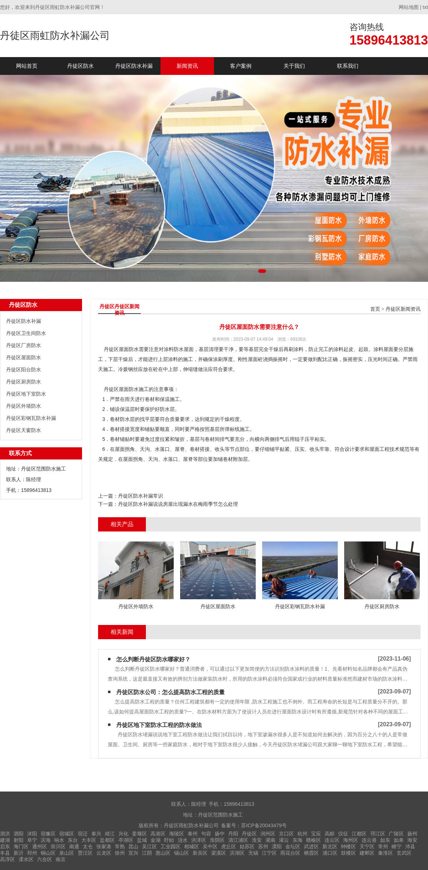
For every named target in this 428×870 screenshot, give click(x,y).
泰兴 (96, 833)
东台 (73, 840)
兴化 (123, 833)
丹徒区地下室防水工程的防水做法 (159, 725)
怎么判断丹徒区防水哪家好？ (153, 659)
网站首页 (26, 66)
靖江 (110, 833)
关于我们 (294, 66)
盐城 (142, 840)
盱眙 (169, 840)
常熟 (120, 846)
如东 (385, 840)
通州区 (39, 846)
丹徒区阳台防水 (23, 369)
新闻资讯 (187, 66)
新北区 (329, 846)
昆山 (133, 846)
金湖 (155, 840)
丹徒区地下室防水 (26, 394)
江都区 (359, 833)
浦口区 (329, 853)
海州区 (350, 840)
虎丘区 (228, 846)
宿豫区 (48, 833)
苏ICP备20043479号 (264, 825)
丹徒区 (249, 833)
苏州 (263, 846)
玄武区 (404, 853)
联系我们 (347, 66)
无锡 (253, 853)
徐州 (120, 853)
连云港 (369, 840)
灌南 (270, 840)
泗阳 (19, 833)
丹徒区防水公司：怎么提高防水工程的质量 (170, 692)
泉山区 (66, 853)
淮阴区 (217, 840)
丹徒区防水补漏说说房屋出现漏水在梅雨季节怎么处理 (178, 504)
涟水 (183, 840)
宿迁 (83, 833)
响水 (59, 840)
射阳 (19, 840)
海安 (412, 840)
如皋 (399, 840)
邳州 (32, 853)
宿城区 (66, 833)
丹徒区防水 (80, 66)
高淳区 (7, 859)
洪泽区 (198, 840)
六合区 (44, 859)
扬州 (412, 833)
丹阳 (233, 833)
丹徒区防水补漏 (134, 66)
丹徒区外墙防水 (23, 406)
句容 (206, 833)
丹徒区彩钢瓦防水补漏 (31, 418)
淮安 (257, 840)
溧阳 (277, 846)
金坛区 (292, 846)
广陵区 (396, 833)
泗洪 (5, 833)
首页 (375, 309)
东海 (297, 840)
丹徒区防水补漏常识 (140, 496)
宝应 (316, 833)
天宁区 (367, 846)
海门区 (21, 846)
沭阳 (32, 833)
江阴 (147, 853)
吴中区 (210, 846)
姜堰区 (139, 833)
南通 (74, 846)
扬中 (220, 833)
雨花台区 (290, 853)
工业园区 (170, 846)
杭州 (302, 833)
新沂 (19, 853)
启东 (5, 846)
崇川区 (58, 846)
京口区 (286, 833)
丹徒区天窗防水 (23, 430)
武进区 (311, 846)
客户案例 (240, 66)
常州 (383, 846)
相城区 (191, 846)
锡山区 (181, 853)
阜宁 (32, 840)
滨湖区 (237, 853)
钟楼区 (348, 846)
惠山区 (163, 853)
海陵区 (176, 833)
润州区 (267, 833)
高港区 (158, 833)
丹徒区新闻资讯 (403, 309)
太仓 (88, 846)
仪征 (343, 833)
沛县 (410, 846)
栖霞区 (311, 853)
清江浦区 (238, 840)
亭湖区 (125, 840)
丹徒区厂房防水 (23, 345)
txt (425, 7)
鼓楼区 (348, 853)
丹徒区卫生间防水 (26, 333)
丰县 (5, 853)
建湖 (5, 840)
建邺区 (367, 853)
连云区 (332, 840)
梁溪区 (218, 853)
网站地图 (409, 7)
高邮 (330, 833)
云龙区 (103, 853)
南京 (61, 859)
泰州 (193, 833)
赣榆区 (313, 840)
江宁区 (269, 853)
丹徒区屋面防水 (23, 357)
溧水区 (26, 859)
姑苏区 (247, 846)
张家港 (103, 846)
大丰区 (88, 840)
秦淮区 (385, 853)
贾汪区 (85, 853)
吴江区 (149, 846)
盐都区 (107, 840)
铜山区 (48, 853)
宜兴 (133, 853)
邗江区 (377, 833)
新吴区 (200, 853)
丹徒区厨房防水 (23, 382)
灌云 (284, 840)
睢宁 (397, 846)
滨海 (46, 840)
